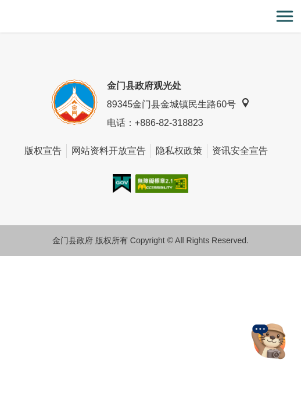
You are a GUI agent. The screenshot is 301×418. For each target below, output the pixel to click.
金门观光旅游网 (150, 16)
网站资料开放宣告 (108, 151)
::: (4, 7)
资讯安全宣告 (240, 151)
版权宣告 (43, 151)
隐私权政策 (179, 151)
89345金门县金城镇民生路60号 (178, 103)
